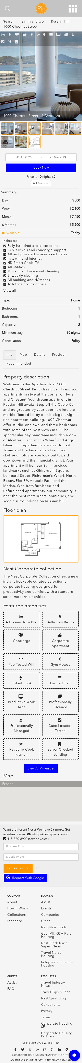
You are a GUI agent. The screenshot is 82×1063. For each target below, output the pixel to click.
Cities (45, 921)
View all (9, 291)
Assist (45, 902)
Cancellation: (12, 341)
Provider (59, 355)
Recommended (19, 363)
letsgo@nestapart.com (48, 834)
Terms (46, 1017)
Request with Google (25, 878)
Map (23, 355)
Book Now (41, 167)
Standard (14, 921)
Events (46, 908)
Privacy (47, 1011)
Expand (7, 784)
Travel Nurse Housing (51, 954)
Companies (50, 915)
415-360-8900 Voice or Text (41, 1043)
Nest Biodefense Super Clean (54, 945)
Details (39, 355)
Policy (75, 341)
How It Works (18, 908)
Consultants (50, 1005)
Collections (16, 915)
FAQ (10, 989)
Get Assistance (41, 183)
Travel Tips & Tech (55, 992)
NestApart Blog (53, 998)
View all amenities (41, 768)
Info (10, 355)
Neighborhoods (54, 927)
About (12, 902)
